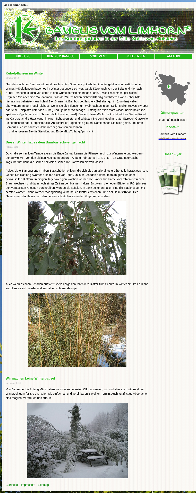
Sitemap (43, 484)
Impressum (28, 484)
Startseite (12, 484)
